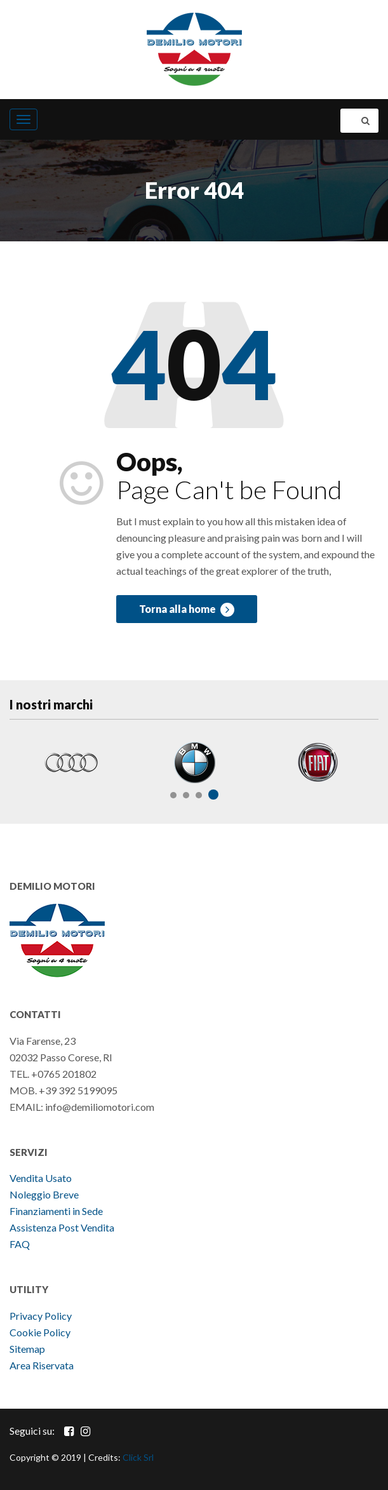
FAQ (20, 1244)
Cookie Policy (40, 1332)
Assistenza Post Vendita (62, 1227)
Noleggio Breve (45, 1194)
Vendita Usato (41, 1178)
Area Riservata (42, 1365)
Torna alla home (186, 610)
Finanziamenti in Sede (56, 1211)
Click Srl (138, 1457)
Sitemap (27, 1349)
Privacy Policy (41, 1316)
